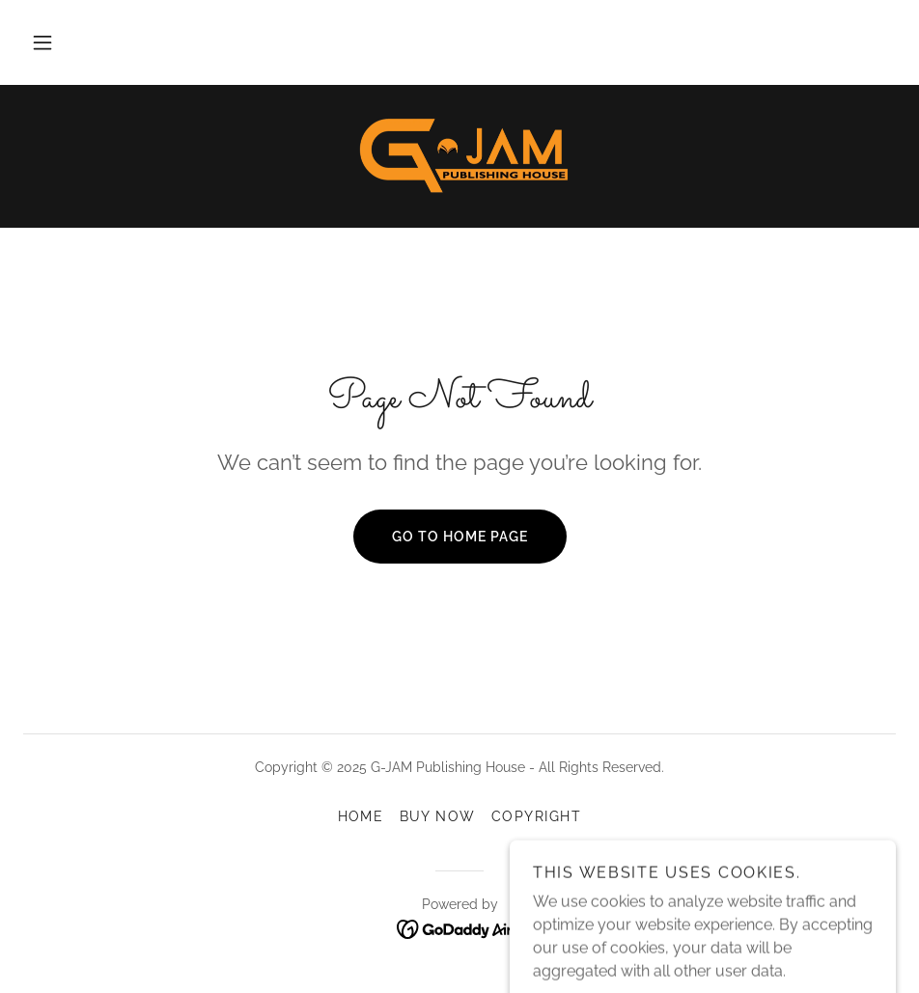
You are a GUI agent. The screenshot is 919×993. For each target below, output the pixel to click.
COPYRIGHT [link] (536, 816)
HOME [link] (361, 816)
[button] (42, 42)
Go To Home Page (460, 536)
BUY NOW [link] (438, 816)
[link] (459, 154)
